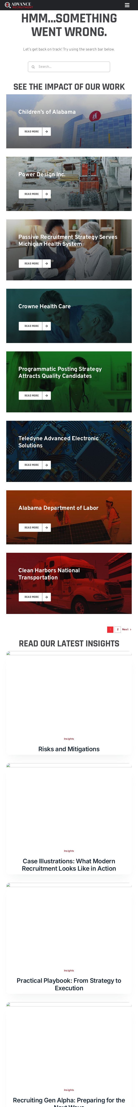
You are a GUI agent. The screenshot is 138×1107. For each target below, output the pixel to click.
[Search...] (69, 67)
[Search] (33, 67)
